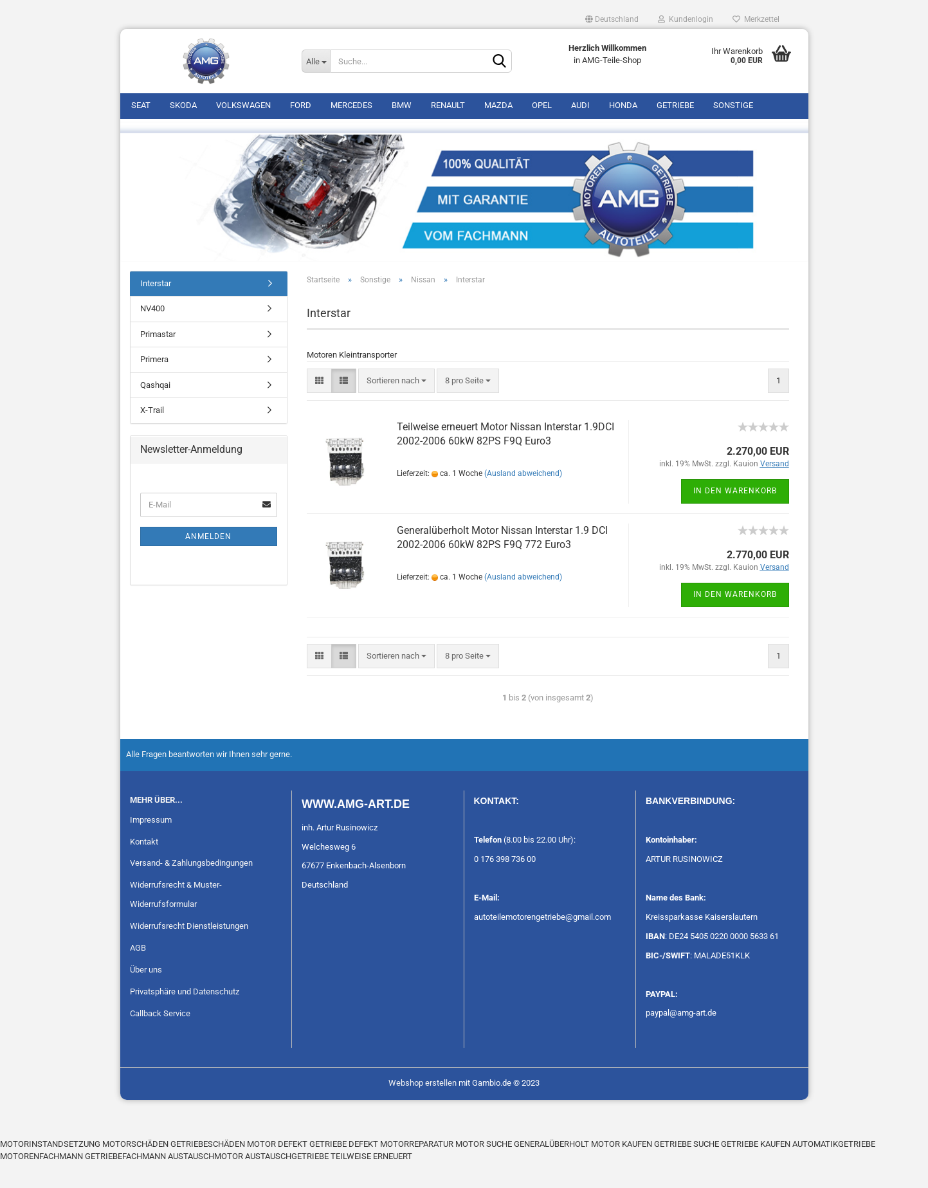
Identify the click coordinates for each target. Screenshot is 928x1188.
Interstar (155, 308)
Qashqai (155, 410)
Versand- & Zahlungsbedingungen (191, 888)
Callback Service (160, 1038)
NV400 (152, 334)
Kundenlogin (685, 19)
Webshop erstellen (422, 1108)
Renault (448, 105)
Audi (580, 105)
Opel (542, 105)
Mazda (498, 105)
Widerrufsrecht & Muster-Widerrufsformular (176, 920)
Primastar (158, 359)
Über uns (146, 995)
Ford (300, 105)
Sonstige (733, 105)
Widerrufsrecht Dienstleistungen (189, 951)
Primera (154, 385)
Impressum (151, 845)
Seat (140, 105)
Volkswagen (243, 105)
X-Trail (152, 436)
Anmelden (208, 561)
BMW (402, 105)
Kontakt (144, 867)
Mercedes (351, 105)
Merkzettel (755, 19)
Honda (623, 105)
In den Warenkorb (735, 516)
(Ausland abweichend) (523, 499)
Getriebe (675, 105)
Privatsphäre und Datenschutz (184, 1016)
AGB (138, 973)
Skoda (183, 105)
